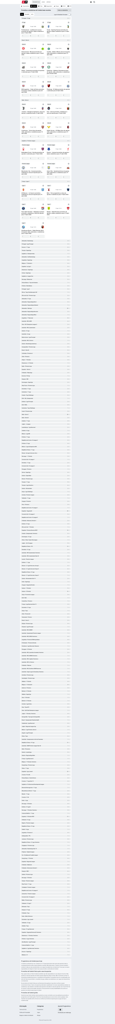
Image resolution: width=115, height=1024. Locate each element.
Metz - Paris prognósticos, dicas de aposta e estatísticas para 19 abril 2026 (57, 193)
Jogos (43, 2)
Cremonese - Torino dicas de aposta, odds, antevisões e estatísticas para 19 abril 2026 (32, 132)
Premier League (25, 145)
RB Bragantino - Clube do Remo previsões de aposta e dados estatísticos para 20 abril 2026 (32, 91)
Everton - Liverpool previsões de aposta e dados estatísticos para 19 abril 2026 (58, 153)
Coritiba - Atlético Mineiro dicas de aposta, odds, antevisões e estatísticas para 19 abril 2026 (58, 53)
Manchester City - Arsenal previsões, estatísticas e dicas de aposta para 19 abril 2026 (31, 172)
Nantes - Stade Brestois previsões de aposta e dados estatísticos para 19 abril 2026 (58, 213)
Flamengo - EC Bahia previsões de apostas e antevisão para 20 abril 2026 (58, 90)
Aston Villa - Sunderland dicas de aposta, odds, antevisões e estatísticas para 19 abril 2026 (58, 172)
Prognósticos (36, 2)
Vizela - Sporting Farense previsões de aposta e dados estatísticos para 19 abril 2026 (58, 31)
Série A (23, 44)
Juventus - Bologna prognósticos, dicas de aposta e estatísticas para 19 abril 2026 (33, 112)
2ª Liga (23, 22)
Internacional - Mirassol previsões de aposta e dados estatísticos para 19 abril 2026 (32, 53)
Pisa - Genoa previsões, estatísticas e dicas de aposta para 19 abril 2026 (57, 112)
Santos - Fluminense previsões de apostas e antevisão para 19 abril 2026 (32, 71)
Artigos (49, 2)
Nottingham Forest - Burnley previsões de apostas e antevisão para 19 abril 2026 (32, 153)
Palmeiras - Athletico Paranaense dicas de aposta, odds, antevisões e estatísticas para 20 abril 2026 (58, 72)
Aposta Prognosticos (64, 1006)
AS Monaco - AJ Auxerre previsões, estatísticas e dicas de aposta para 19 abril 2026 (31, 194)
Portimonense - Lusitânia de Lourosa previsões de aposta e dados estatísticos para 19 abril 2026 (32, 31)
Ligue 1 (23, 185)
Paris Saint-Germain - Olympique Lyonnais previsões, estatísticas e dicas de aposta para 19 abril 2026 (32, 213)
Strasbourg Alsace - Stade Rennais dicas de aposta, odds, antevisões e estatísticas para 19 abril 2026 (32, 232)
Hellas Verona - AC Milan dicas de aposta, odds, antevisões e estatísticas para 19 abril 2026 (58, 132)
